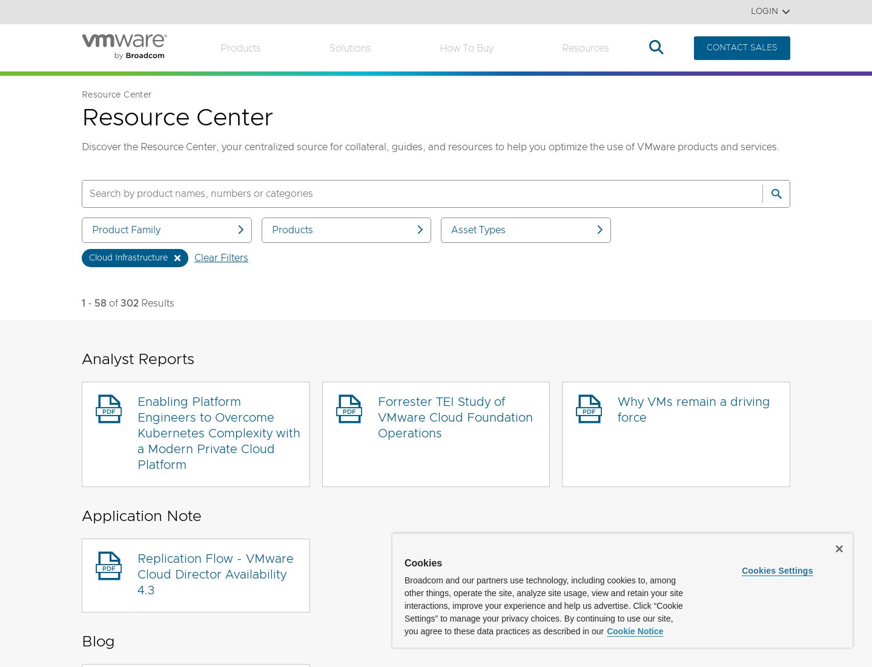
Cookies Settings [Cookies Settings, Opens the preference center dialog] (777, 571)
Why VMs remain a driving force (694, 410)
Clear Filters (221, 258)
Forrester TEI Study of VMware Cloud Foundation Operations (455, 418)
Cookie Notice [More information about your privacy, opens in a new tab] (635, 631)
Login (770, 11)
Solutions (350, 48)
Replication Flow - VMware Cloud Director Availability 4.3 (215, 575)
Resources (585, 48)
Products (240, 48)
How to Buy (467, 48)
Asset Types (528, 230)
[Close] (839, 549)
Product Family (169, 230)
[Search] (776, 194)
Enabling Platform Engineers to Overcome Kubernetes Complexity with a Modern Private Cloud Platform (218, 433)
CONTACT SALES (742, 48)
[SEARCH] (409, 194)
